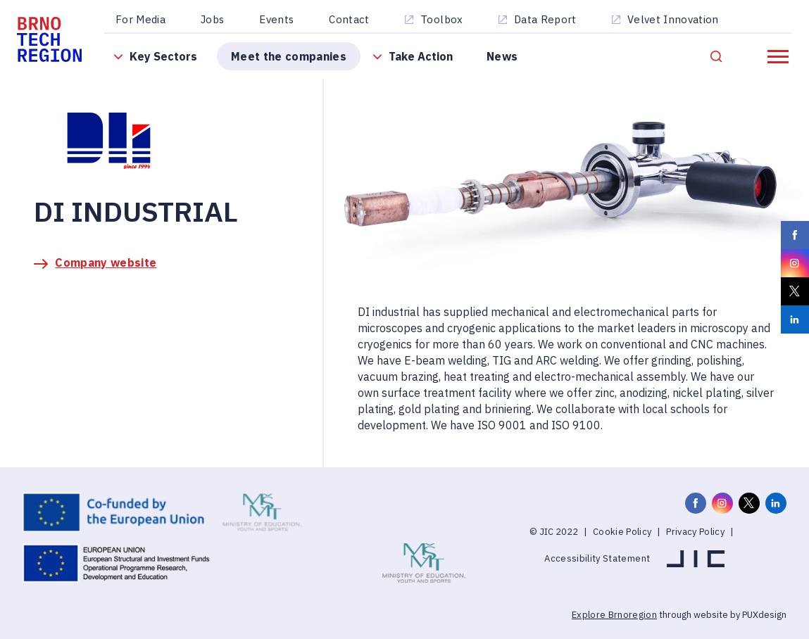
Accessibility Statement (597, 558)
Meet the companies (288, 56)
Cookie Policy (622, 532)
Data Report (545, 19)
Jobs (212, 19)
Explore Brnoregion (614, 615)
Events (276, 19)
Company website (105, 262)
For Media (140, 19)
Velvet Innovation (673, 19)
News (502, 56)
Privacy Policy (695, 532)
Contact (349, 19)
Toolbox (441, 19)
